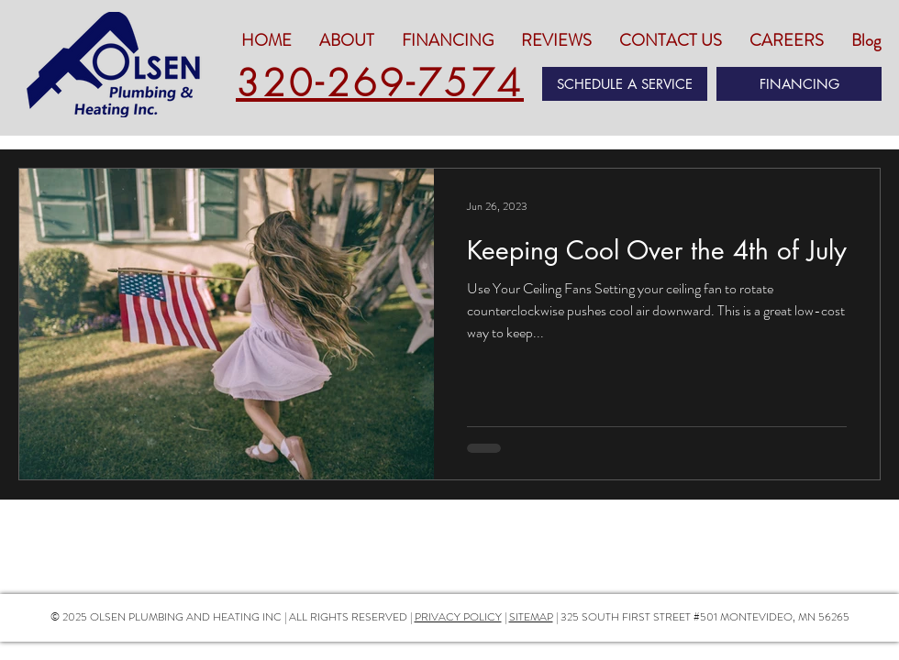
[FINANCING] (799, 84)
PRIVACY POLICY (458, 617)
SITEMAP (531, 617)
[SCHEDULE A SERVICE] (624, 84)
